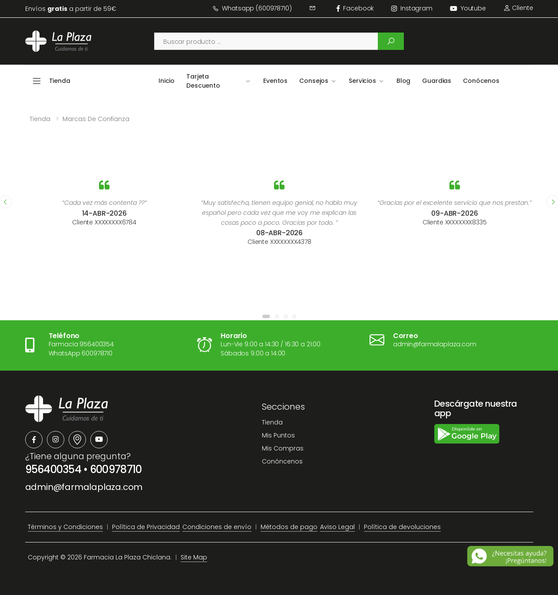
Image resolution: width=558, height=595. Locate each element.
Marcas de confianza (96, 119)
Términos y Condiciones (65, 527)
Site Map (194, 557)
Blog (403, 80)
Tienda (40, 119)
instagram (412, 8)
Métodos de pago (289, 527)
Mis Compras (283, 448)
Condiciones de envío (216, 527)
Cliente (518, 7)
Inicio (166, 80)
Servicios (362, 80)
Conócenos (481, 80)
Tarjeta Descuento (203, 81)
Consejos (313, 80)
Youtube (468, 8)
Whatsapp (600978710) (252, 8)
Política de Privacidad (146, 527)
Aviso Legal (337, 527)
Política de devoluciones (402, 527)
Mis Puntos (278, 435)
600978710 (116, 469)
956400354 (53, 469)
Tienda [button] (59, 80)
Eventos (275, 80)
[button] (266, 316)
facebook (355, 8)
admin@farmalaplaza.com (84, 487)
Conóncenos (282, 461)
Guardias (436, 80)
